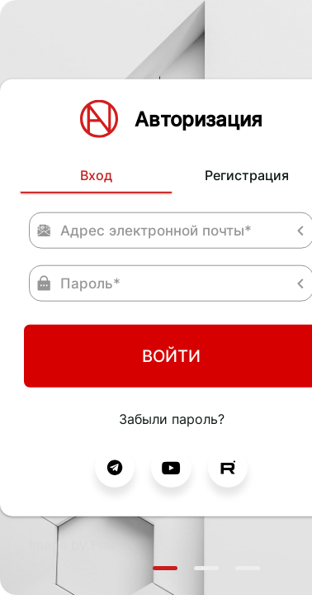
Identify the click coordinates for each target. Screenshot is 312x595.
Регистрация (182, 98)
